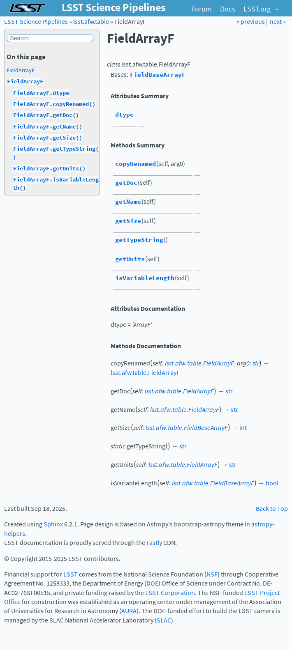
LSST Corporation (170, 592)
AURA (129, 610)
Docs (227, 9)
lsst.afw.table (91, 21)
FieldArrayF (21, 70)
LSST (70, 574)
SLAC (164, 620)
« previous (251, 21)
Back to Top (272, 508)
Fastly (154, 542)
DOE (152, 583)
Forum (201, 9)
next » (278, 21)
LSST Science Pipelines (36, 21)
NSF (212, 574)
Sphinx (53, 524)
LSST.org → (261, 9)
